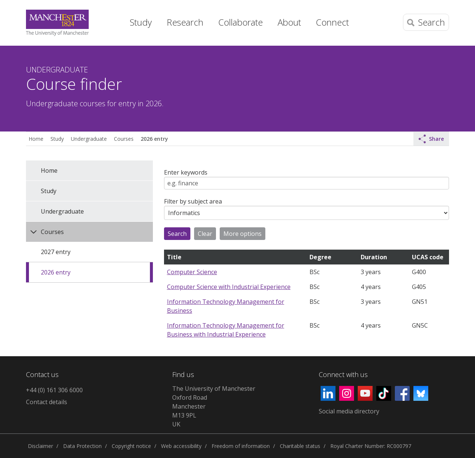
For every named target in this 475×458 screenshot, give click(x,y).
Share (431, 138)
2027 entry (56, 252)
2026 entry (154, 138)
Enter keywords (185, 172)
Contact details (46, 402)
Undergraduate (89, 138)
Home (109, 20)
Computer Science (192, 272)
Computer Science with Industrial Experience (229, 287)
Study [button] (141, 22)
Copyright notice (131, 445)
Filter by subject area (193, 201)
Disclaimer (40, 445)
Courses (124, 138)
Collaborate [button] (240, 22)
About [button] (289, 22)
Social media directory (349, 411)
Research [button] (185, 22)
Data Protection (82, 445)
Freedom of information (241, 445)
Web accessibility (181, 445)
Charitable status (300, 445)
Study (57, 138)
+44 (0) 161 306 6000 (54, 390)
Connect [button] (332, 22)
